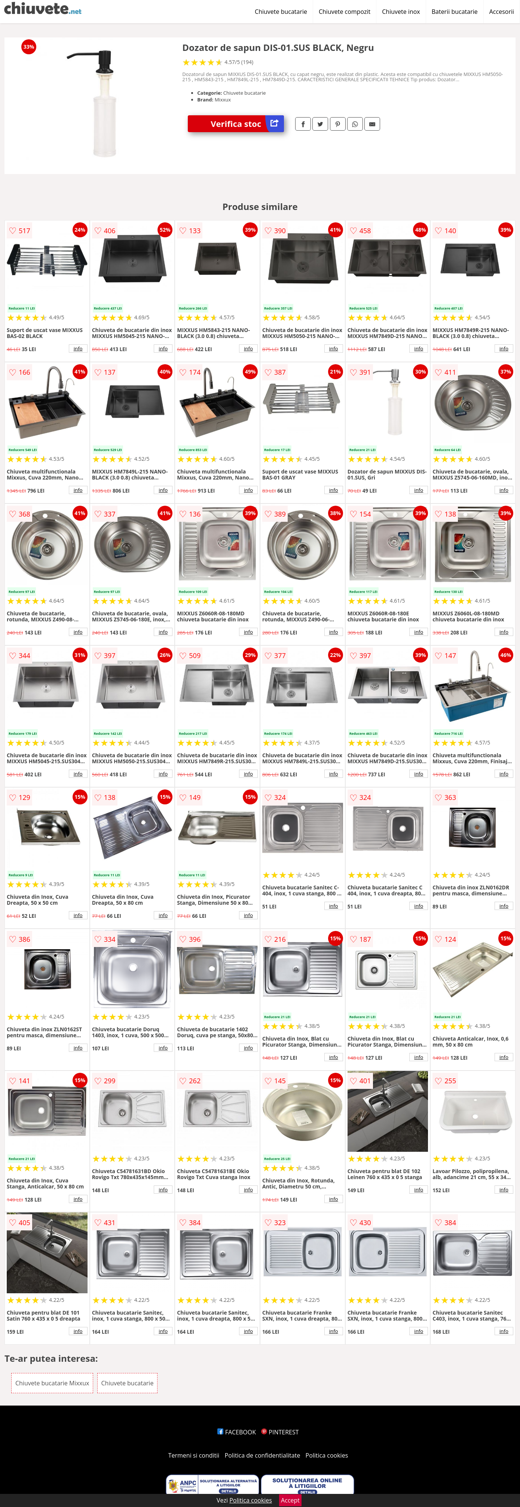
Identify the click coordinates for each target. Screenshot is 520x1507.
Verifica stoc (247, 123)
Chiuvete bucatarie (281, 11)
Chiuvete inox (401, 11)
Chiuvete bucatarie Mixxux (52, 1383)
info (78, 348)
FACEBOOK (236, 1432)
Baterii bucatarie (455, 11)
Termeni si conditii (194, 1455)
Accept (290, 1500)
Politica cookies (327, 1455)
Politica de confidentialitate (262, 1455)
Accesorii (501, 11)
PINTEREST (280, 1432)
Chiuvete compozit (344, 11)
